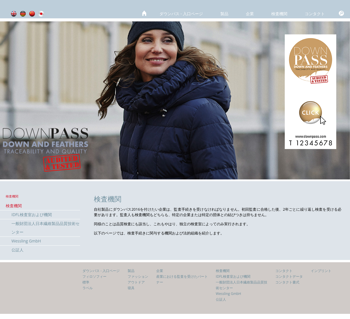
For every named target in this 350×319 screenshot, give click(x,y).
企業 (250, 13)
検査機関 (279, 13)
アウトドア (136, 282)
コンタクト (315, 13)
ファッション (138, 276)
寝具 (131, 287)
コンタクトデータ (289, 276)
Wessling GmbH (26, 241)
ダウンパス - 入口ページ (181, 13)
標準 (85, 282)
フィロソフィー (94, 276)
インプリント (321, 270)
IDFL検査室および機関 (31, 214)
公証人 (17, 250)
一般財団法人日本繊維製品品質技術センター (45, 228)
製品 (224, 13)
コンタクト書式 (287, 282)
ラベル (87, 287)
